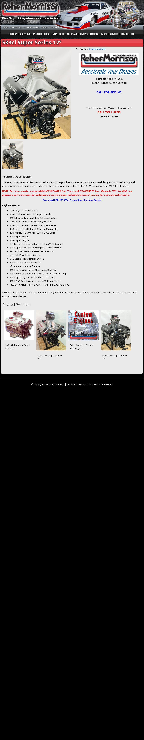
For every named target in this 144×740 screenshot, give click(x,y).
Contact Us (83, 384)
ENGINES (94, 34)
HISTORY (13, 34)
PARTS (104, 34)
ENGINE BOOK (57, 34)
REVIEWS (84, 34)
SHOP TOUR (25, 34)
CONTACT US (16, 27)
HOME (6, 27)
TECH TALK (72, 34)
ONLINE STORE (127, 34)
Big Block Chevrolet (97, 49)
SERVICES (114, 34)
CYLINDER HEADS (41, 34)
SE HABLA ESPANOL (31, 27)
